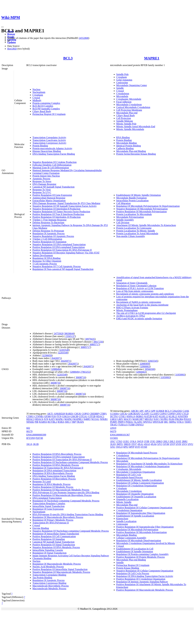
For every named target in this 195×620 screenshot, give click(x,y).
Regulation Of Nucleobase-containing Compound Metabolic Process (65, 500)
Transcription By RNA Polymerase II (50, 522)
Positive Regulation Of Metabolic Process (52, 487)
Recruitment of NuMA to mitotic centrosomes (138, 302)
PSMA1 (129, 422)
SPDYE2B (158, 422)
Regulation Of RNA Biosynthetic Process (52, 473)
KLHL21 (173, 416)
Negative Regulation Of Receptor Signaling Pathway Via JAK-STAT (66, 252)
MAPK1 (59, 419)
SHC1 (68, 422)
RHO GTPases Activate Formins (132, 307)
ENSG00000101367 (120, 434)
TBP (73, 422)
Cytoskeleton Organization (129, 510)
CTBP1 (103, 413)
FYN (59, 416)
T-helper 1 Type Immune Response (49, 219)
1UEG (126, 441)
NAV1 (157, 419)
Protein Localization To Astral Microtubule (137, 233)
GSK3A (66, 416)
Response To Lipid (41, 481)
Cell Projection (123, 118)
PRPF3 (121, 422)
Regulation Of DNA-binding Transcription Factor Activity (144, 576)
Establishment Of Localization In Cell (134, 548)
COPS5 (85, 413)
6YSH (144, 447)
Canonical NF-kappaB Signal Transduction (53, 187)
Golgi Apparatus (124, 80)
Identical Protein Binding (128, 145)
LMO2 (113, 419)
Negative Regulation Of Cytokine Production (54, 162)
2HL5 (172, 441)
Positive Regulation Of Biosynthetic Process (54, 478)
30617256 (98, 341)
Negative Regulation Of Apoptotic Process (53, 236)
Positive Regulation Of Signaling (48, 539)
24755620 (59, 333)
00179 (29, 431)
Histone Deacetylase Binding (46, 151)
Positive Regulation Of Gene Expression (52, 195)
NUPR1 (164, 419)
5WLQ (119, 447)
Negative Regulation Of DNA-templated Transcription (59, 244)
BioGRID (12, 48)
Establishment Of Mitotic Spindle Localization (139, 480)
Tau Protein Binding (42, 577)
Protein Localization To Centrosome (134, 228)
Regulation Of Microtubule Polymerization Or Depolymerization (148, 206)
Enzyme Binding (40, 528)
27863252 (85, 372)
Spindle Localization (126, 521)
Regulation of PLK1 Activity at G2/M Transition (140, 288)
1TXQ (119, 441)
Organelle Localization (127, 499)
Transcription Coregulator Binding (49, 575)
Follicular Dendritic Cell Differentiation (51, 165)
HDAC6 (39, 419)
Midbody (36, 100)
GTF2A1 (83, 416)
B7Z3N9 (30, 438)
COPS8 (171, 413)
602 (28, 428)
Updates (11, 42)
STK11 (180, 422)
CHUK (77, 413)
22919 (113, 428)
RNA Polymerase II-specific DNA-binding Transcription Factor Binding (67, 514)
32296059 (47, 355)
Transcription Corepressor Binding (49, 583)
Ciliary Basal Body (41, 111)
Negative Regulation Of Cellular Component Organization (144, 570)
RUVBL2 (52, 422)
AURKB (160, 411)
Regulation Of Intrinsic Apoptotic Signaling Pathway (142, 581)
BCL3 (68, 58)
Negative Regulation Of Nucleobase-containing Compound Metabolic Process (70, 531)
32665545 (153, 361)
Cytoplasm (37, 95)
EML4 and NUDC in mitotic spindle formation (139, 318)
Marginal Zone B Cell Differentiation (50, 167)
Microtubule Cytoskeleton (129, 104)
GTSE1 (122, 416)
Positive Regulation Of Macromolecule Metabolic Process (60, 489)
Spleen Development (42, 255)
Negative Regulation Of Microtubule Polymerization (142, 208)
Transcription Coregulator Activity (49, 137)
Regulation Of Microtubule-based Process (136, 452)
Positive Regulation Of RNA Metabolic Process (55, 465)
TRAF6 (80, 422)
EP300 (47, 416)
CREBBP (94, 413)
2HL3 (166, 441)
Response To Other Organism (46, 261)
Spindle (120, 88)
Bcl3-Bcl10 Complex (42, 106)
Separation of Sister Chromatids (131, 283)
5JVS (184, 444)
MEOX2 (149, 419)
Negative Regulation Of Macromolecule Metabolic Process (61, 572)
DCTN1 (114, 416)
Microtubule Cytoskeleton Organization (135, 472)
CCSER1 (114, 413)
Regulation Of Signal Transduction (49, 553)
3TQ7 (134, 444)
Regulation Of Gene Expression (48, 509)
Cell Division (122, 222)
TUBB (131, 424)
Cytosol (36, 97)
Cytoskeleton (122, 93)
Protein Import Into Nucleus (46, 176)
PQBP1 (113, 422)
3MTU (119, 444)
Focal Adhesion (123, 101)
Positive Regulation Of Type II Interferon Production (58, 214)
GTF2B (92, 416)
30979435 (90, 339)
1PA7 (112, 441)
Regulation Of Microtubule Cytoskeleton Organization (143, 466)
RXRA (61, 422)
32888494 (56, 369)
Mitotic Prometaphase (127, 310)
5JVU (190, 444)
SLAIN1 (138, 422)
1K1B (36, 444)
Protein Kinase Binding (127, 568)
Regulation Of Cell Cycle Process (132, 573)
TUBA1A (123, 424)
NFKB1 (104, 419)
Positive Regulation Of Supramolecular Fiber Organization (145, 526)
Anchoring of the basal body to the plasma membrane (142, 305)
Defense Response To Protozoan (48, 230)
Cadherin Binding (125, 148)
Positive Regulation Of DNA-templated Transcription (58, 247)
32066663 (145, 366)
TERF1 (188, 422)
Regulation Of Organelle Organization (135, 494)
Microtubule (122, 96)
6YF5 (137, 447)
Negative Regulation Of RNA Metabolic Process (56, 547)
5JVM (166, 444)
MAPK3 (68, 419)
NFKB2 (30, 422)
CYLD (185, 413)
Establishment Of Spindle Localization (135, 516)
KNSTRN (183, 416)
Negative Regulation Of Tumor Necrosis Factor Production (61, 211)
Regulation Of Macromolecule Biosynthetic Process (57, 517)
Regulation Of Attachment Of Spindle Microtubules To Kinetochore (149, 463)
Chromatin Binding (41, 558)
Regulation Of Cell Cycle (128, 474)
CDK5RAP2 (134, 413)
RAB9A (43, 422)
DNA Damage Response (44, 184)
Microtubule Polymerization (130, 217)
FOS (53, 416)
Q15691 (114, 438)
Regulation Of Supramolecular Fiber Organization (140, 513)
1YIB (146, 441)
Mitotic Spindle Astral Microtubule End (135, 126)
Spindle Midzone (124, 121)
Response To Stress (41, 181)
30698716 (80, 377)
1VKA (133, 441)
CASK (186, 411)
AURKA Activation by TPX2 (130, 315)
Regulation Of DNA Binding (46, 258)
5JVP (172, 444)
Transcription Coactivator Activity (49, 140)
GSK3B (74, 416)
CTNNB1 (39, 416)
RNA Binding (123, 137)
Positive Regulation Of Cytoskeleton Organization (140, 579)
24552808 (84, 38)
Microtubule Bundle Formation (131, 198)
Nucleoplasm (38, 92)
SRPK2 (172, 422)
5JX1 (112, 447)
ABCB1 (135, 411)
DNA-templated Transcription (47, 498)
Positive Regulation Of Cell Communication (54, 536)
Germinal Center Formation (46, 173)
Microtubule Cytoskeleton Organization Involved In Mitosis (145, 543)
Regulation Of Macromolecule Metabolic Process (56, 564)
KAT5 (52, 419)
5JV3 (159, 444)
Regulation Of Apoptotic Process (48, 233)
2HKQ (159, 441)
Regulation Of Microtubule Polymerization (137, 529)
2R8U (185, 441)
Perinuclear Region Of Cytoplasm (49, 114)
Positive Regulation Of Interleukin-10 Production (56, 217)
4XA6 (154, 444)
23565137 (70, 336)
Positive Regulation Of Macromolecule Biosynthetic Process (62, 495)
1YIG (152, 441)
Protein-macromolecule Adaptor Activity (52, 148)
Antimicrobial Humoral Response (48, 198)
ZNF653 (139, 424)
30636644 (69, 333)
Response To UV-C (41, 192)
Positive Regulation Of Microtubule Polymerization (141, 211)
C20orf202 (176, 411)
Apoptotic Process (41, 178)
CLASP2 (154, 413)
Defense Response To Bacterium (48, 222)
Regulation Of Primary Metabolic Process (52, 520)
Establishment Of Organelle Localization (136, 496)
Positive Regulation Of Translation (49, 241)
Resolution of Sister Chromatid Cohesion (136, 285)
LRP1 (120, 419)
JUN (46, 419)
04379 (113, 431)
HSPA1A (130, 416)
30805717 (94, 344)
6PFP (131, 447)
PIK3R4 (179, 419)
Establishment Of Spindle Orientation (134, 551)
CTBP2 (30, 416)
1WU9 (140, 441)
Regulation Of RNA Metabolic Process (51, 484)
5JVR (178, 444)
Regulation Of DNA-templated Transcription (54, 470)
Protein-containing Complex (46, 103)
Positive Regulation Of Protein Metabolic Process (140, 557)
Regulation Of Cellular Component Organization (140, 483)
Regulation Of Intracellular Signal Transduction (55, 533)
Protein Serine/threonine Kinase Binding (136, 154)
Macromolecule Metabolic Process (49, 588)
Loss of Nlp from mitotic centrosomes (134, 291)
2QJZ (178, 441)
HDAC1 (100, 416)
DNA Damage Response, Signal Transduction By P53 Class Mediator (66, 203)
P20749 (39, 438)
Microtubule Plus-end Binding (131, 151)
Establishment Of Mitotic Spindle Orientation (138, 195)
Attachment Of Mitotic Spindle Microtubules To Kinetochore (146, 225)
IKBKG (140, 416)
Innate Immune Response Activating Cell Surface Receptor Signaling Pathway (70, 555)
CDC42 (123, 413)
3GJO (113, 444)
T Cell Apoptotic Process (44, 263)
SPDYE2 (147, 422)
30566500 (149, 369)
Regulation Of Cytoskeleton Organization (136, 485)
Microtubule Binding (126, 143)
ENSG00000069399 (36, 434)
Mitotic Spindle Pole (126, 123)
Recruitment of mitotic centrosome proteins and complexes (145, 294)
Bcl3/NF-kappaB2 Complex (46, 108)
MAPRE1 (151, 58)
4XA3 (147, 444)
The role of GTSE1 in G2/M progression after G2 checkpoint (146, 313)
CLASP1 (145, 413)
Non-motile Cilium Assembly (130, 236)
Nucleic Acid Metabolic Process (48, 566)
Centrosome (122, 82)
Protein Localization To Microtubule (134, 214)
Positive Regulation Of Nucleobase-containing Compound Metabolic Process (70, 462)
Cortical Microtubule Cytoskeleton (133, 107)
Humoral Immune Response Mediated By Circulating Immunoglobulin (67, 170)
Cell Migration (123, 203)
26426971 (56, 358)
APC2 (147, 411)
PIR (37, 422)
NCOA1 (95, 419)
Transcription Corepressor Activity (49, 143)
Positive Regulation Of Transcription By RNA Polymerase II (62, 250)
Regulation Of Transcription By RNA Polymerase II (57, 467)
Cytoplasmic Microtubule (128, 99)
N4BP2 (87, 419)
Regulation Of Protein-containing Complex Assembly (142, 554)
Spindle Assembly (125, 219)
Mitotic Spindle (123, 502)
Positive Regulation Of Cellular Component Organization (144, 507)
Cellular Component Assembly (131, 537)
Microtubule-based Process (129, 477)
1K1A (29, 444)
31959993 (180, 374)
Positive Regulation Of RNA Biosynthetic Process (56, 454)
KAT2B (148, 416)
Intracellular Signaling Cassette (47, 550)
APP (153, 411)
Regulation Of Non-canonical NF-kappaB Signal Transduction (62, 269)
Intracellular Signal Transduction (48, 506)
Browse (11, 34)
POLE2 (187, 419)
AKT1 (50, 413)
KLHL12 (163, 416)
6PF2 (125, 447)
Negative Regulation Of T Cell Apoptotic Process (56, 266)
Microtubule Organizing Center (131, 85)
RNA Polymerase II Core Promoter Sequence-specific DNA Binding (65, 492)
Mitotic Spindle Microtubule (130, 129)
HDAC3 (30, 419)
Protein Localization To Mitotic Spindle (135, 230)
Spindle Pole (122, 74)
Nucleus (36, 89)
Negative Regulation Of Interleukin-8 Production (56, 208)
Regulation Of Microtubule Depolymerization (138, 540)
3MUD (127, 444)
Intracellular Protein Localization (132, 200)
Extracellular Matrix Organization (49, 200)
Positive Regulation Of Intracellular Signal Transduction (59, 569)
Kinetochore (122, 518)
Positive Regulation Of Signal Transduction (53, 544)
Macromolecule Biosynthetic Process (50, 585)
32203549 (64, 350)
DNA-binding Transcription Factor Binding (53, 154)
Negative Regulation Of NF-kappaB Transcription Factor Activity (64, 206)
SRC (166, 422)
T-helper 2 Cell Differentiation (47, 239)
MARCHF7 (138, 419)
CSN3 (178, 413)
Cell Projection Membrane (129, 110)
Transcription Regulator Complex (48, 503)
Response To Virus (41, 189)
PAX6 (172, 419)
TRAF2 (114, 424)
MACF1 (128, 419)
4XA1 (140, 444)
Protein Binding (40, 145)
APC (141, 411)
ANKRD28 (59, 413)
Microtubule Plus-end (126, 112)
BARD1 (69, 413)
